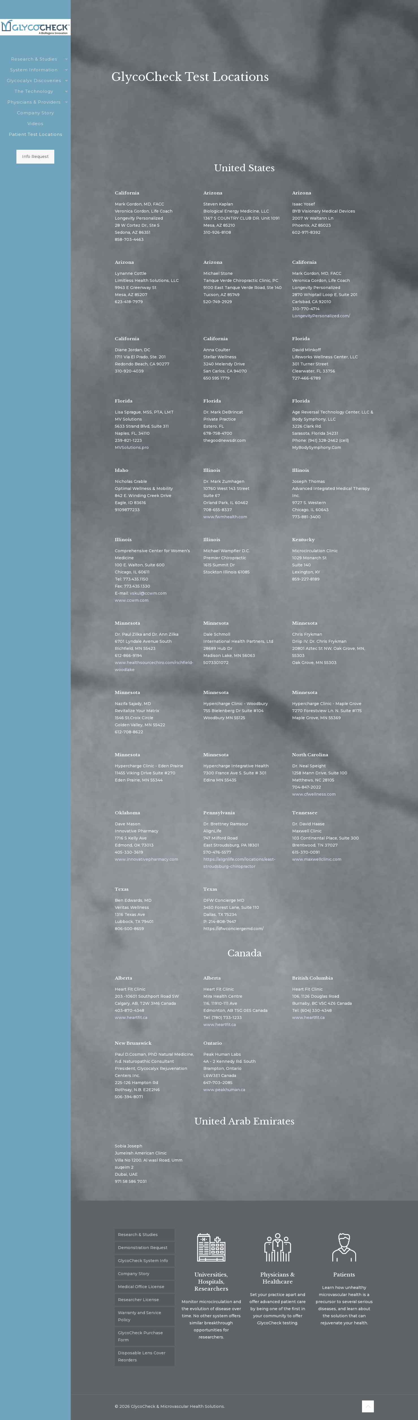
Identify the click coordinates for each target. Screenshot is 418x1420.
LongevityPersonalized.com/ (321, 315)
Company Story (133, 1273)
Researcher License (138, 1299)
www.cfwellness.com (314, 794)
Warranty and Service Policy (139, 1316)
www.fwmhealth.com (225, 516)
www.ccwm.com (131, 600)
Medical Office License (141, 1286)
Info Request (35, 156)
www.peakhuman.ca (224, 1089)
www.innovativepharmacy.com (146, 859)
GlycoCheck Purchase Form (140, 1336)
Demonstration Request (142, 1247)
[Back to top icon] (368, 1406)
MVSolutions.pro (132, 447)
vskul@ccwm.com (148, 593)
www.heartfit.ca (131, 1017)
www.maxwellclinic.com (316, 859)
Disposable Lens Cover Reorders (141, 1356)
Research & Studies (138, 1234)
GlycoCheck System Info (143, 1260)
